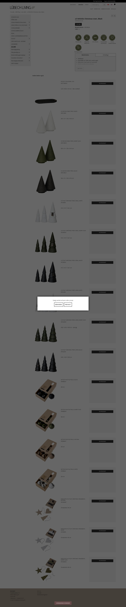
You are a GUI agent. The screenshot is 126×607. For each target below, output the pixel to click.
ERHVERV (58, 305)
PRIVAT (68, 305)
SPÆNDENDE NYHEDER (63, 603)
